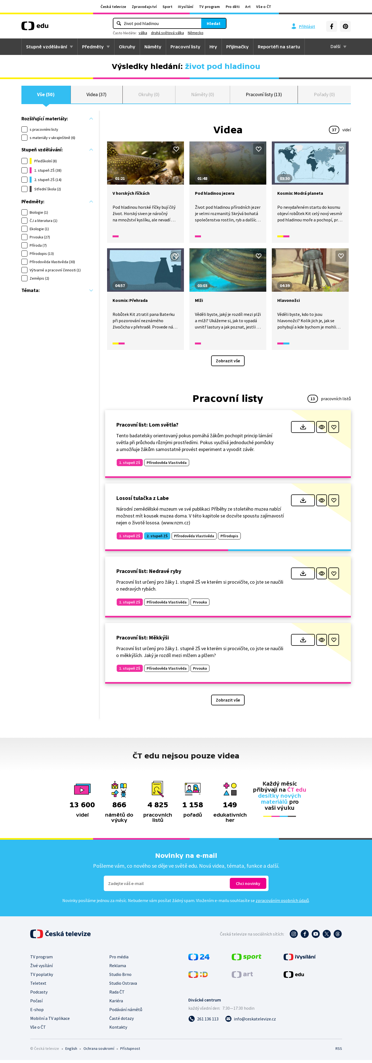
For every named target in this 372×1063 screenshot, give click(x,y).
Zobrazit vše (228, 363)
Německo (195, 32)
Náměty (152, 46)
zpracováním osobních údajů (282, 903)
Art (248, 6)
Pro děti (233, 6)
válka (143, 32)
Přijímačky (237, 46)
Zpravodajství (144, 6)
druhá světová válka (167, 32)
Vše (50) (46, 96)
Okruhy (127, 46)
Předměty (93, 46)
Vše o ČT (263, 6)
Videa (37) (96, 96)
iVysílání (186, 6)
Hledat (213, 23)
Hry (213, 46)
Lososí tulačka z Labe (142, 500)
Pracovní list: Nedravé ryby (148, 574)
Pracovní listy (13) (264, 96)
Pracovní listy (185, 46)
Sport (168, 6)
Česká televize (113, 6)
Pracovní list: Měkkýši (142, 640)
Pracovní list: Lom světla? (147, 427)
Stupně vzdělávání (46, 46)
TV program (209, 6)
